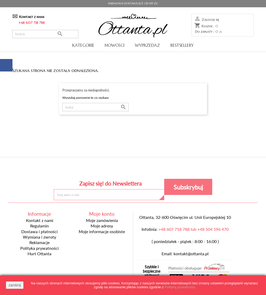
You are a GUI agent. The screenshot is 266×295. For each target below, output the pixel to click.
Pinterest (132, 169)
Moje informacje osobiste (102, 231)
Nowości (114, 45)
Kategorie (83, 45)
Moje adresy (102, 226)
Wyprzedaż (147, 45)
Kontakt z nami (31, 17)
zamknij (15, 285)
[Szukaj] (45, 34)
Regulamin (39, 226)
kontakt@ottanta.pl (191, 254)
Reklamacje (39, 242)
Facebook (95, 169)
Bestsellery (182, 45)
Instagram (170, 169)
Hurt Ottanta (39, 254)
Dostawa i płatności (39, 231)
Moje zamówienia (102, 220)
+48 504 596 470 (213, 229)
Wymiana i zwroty (39, 237)
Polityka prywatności (39, 248)
